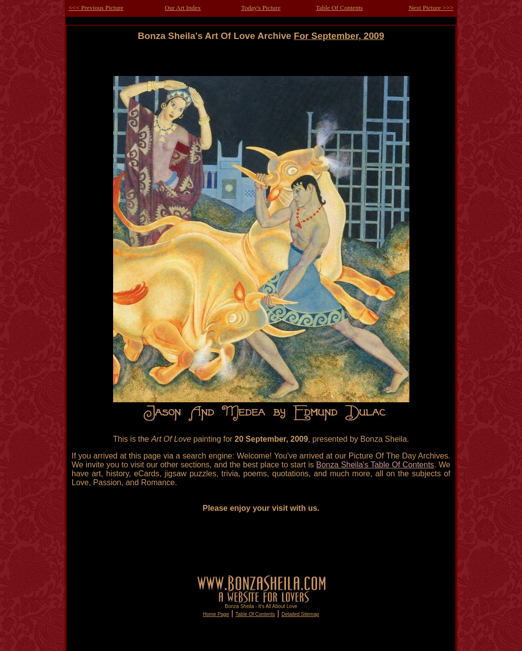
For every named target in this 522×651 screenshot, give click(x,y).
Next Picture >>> (430, 7)
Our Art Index (183, 7)
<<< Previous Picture (96, 7)
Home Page (216, 614)
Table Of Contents (339, 7)
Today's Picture (261, 7)
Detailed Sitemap (300, 614)
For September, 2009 (339, 36)
